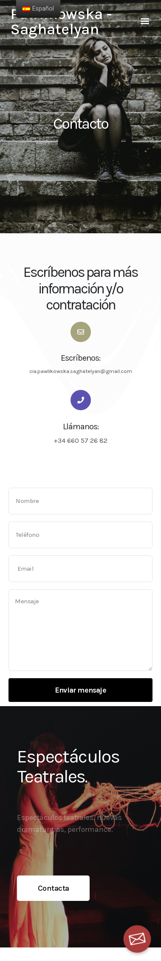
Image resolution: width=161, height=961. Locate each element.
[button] (145, 21)
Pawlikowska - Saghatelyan (61, 21)
